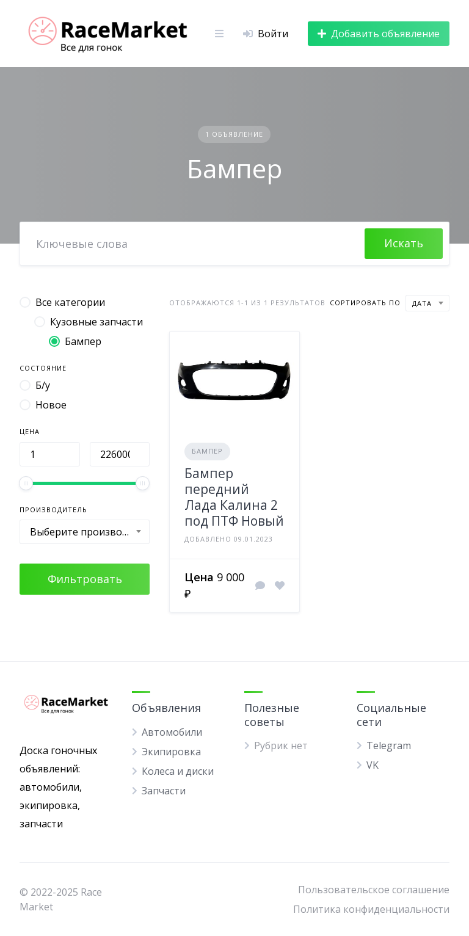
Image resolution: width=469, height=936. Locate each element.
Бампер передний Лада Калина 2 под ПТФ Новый (234, 497)
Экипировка (171, 751)
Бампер (207, 450)
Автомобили (172, 732)
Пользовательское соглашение (373, 889)
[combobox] (85, 532)
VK (372, 765)
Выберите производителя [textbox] (89, 532)
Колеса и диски (178, 771)
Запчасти (164, 790)
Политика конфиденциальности (371, 909)
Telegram (388, 745)
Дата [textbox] (422, 303)
